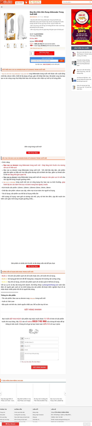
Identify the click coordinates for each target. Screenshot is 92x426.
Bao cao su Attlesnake (9, 182)
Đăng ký (35, 417)
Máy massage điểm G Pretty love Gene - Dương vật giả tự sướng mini (8, 400)
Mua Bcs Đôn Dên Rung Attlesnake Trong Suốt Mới (15, 73)
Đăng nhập (35, 412)
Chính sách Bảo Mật (19, 412)
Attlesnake (32, 298)
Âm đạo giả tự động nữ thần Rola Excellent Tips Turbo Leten (41, 400)
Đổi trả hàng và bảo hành (20, 419)
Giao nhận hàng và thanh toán (21, 417)
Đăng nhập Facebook (38, 414)
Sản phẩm (2, 414)
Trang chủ (2, 412)
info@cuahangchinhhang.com (62, 419)
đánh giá (46, 16)
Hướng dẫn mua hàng (19, 414)
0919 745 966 (36, 2)
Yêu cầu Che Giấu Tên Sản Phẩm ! (30, 362)
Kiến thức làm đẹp (4, 419)
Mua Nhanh (10, 424)
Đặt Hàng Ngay (44, 53)
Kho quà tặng (3, 417)
